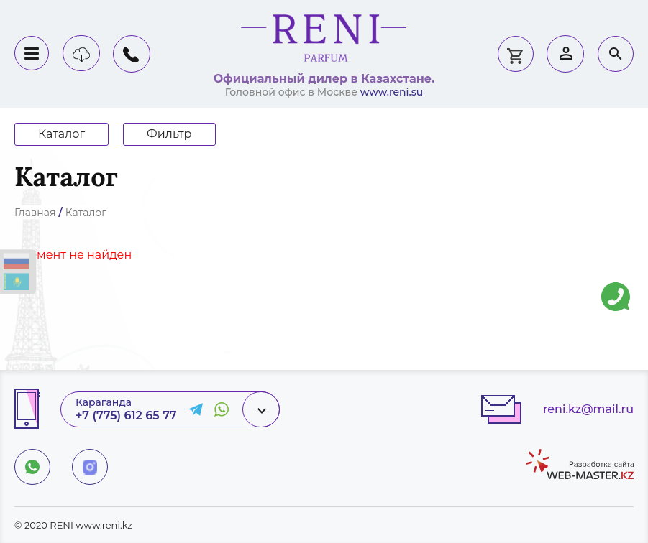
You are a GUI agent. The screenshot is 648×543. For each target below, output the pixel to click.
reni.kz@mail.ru (588, 409)
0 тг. (515, 54)
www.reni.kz (104, 525)
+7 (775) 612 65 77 (126, 415)
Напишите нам (615, 286)
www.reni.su (392, 91)
